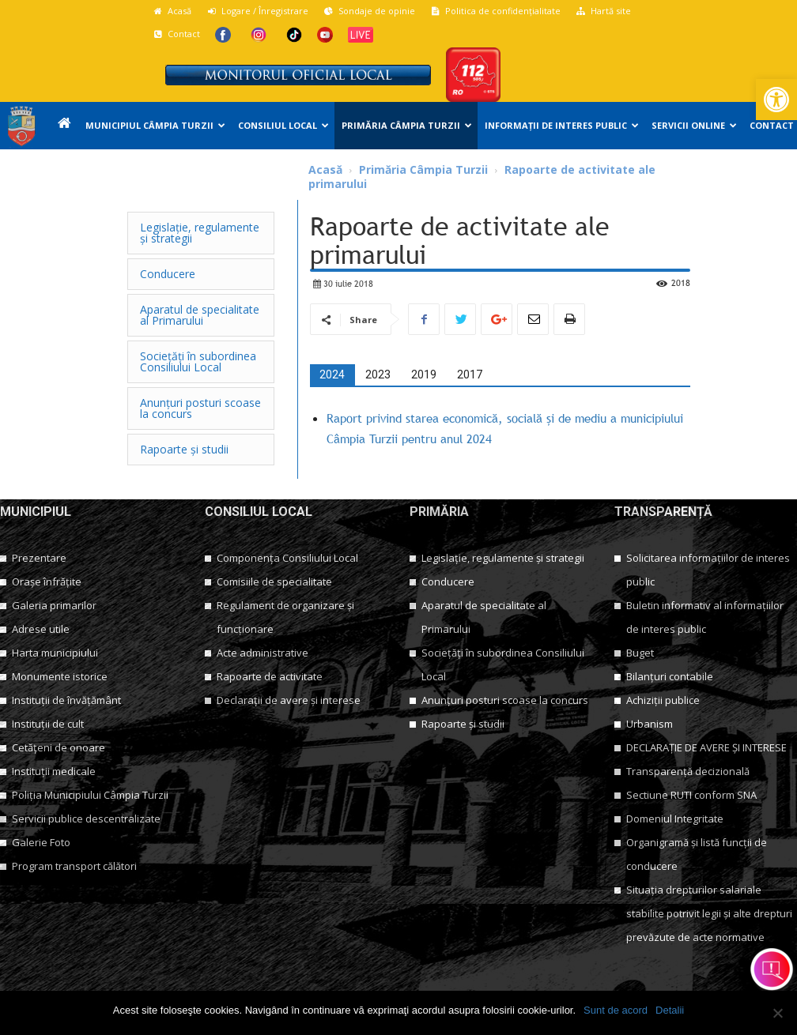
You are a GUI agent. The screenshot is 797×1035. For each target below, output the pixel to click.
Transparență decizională (688, 771)
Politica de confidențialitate (495, 11)
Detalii (669, 1010)
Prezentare (39, 558)
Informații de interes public (562, 125)
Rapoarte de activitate (270, 676)
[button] (776, 99)
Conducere (447, 581)
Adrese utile (41, 629)
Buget (640, 652)
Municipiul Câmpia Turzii (155, 125)
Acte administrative (262, 652)
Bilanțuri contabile (669, 676)
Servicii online (694, 125)
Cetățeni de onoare (58, 747)
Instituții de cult (48, 724)
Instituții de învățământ (66, 700)
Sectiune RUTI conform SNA (691, 795)
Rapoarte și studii (462, 724)
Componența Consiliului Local (287, 558)
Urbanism (649, 724)
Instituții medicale (54, 771)
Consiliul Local (283, 125)
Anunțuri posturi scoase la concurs (504, 700)
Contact (176, 34)
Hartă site (603, 11)
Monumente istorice (60, 676)
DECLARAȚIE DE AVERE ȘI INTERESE (706, 747)
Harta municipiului (55, 652)
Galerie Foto (41, 842)
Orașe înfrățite (46, 581)
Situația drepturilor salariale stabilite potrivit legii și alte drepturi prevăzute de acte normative (709, 913)
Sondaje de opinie (369, 11)
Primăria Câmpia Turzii (407, 125)
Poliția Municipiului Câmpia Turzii (90, 795)
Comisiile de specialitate (274, 581)
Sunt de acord (616, 1010)
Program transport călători (74, 866)
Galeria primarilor (54, 605)
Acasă (172, 11)
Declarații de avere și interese (289, 700)
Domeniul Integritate (674, 818)
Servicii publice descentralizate (86, 818)
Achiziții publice (663, 700)
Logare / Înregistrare (257, 11)
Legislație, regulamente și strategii (502, 558)
